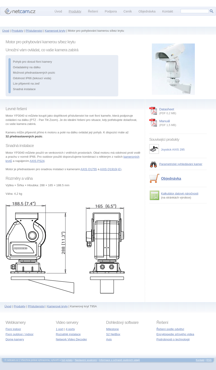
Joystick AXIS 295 (167, 149)
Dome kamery (15, 339)
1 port (59, 329)
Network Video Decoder (71, 339)
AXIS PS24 (37, 161)
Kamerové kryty (55, 30)
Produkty (17, 30)
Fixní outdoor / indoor (19, 334)
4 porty (70, 329)
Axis (109, 339)
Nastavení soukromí (86, 360)
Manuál (183, 123)
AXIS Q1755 (88, 169)
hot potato (67, 360)
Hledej (211, 11)
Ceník (128, 11)
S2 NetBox (113, 334)
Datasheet (183, 111)
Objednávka (171, 178)
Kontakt (167, 11)
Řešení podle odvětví (170, 329)
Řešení (93, 11)
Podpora (111, 11)
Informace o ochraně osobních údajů (119, 360)
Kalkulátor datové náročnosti (179, 193)
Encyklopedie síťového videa (175, 334)
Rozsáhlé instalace (68, 334)
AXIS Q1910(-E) (110, 169)
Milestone (112, 329)
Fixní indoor (13, 329)
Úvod (5, 30)
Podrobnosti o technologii (173, 339)
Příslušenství (34, 30)
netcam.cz (20, 11)
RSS (209, 360)
